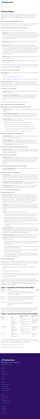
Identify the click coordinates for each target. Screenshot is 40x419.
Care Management (5, 386)
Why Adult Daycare (5, 374)
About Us (3, 372)
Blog (2, 376)
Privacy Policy (4, 398)
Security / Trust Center (6, 412)
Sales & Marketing (5, 390)
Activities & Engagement (6, 388)
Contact (3, 378)
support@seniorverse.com (14, 76)
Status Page (4, 408)
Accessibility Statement (6, 400)
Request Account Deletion (6, 402)
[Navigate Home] (20, 360)
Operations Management (6, 384)
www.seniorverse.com (30, 14)
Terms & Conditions (5, 396)
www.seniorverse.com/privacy (18, 79)
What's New (4, 410)
